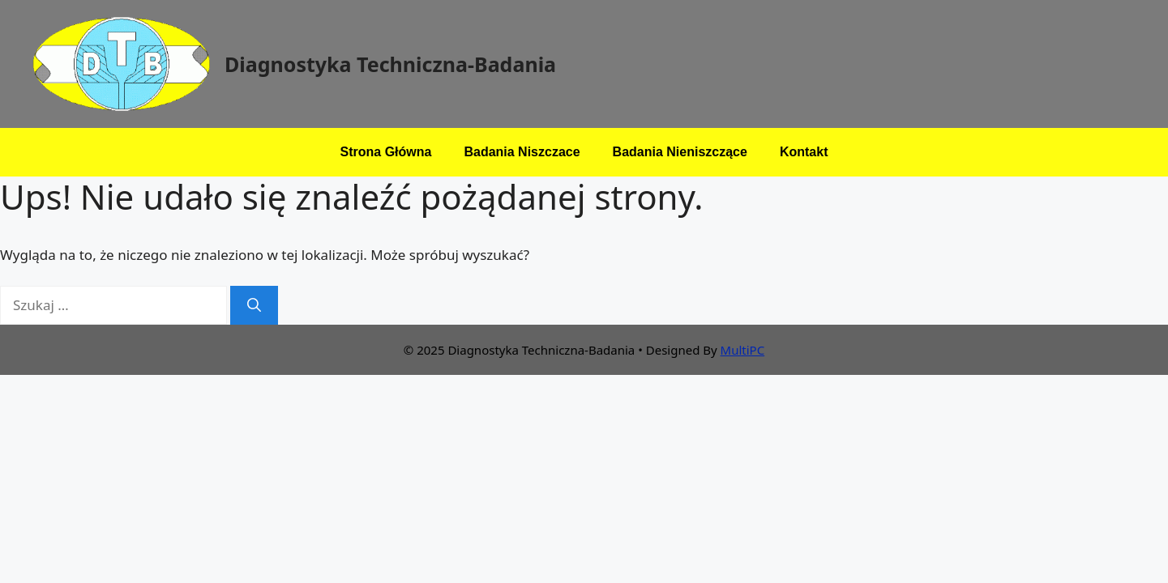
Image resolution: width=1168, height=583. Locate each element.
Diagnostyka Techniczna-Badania (390, 64)
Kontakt (804, 152)
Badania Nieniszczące (680, 152)
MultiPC (743, 350)
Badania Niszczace (522, 152)
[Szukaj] (254, 305)
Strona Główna (386, 152)
